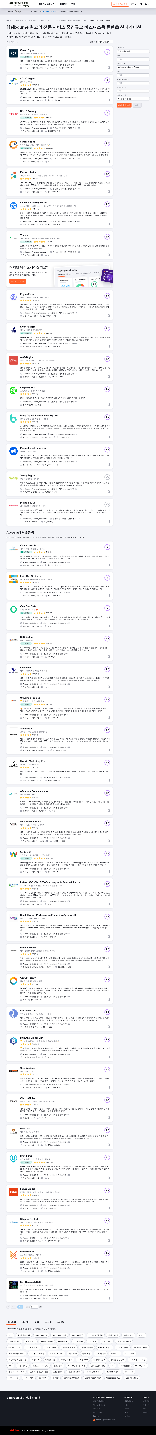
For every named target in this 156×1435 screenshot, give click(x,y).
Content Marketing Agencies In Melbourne (69, 20)
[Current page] (34, 1306)
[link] (64, 4)
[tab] (11, 1322)
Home (8, 20)
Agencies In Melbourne (40, 20)
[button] (133, 4)
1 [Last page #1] (41, 1307)
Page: (27, 1307)
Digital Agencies (21, 20)
